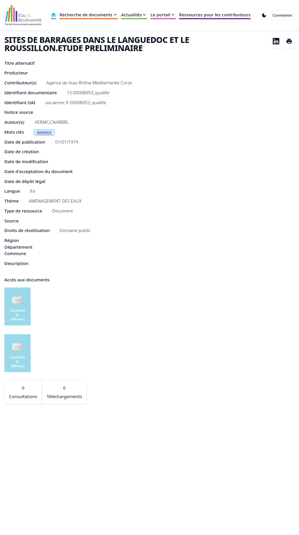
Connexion (282, 15)
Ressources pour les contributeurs (215, 15)
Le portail (163, 15)
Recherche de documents (89, 15)
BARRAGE (44, 132)
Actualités (134, 15)
